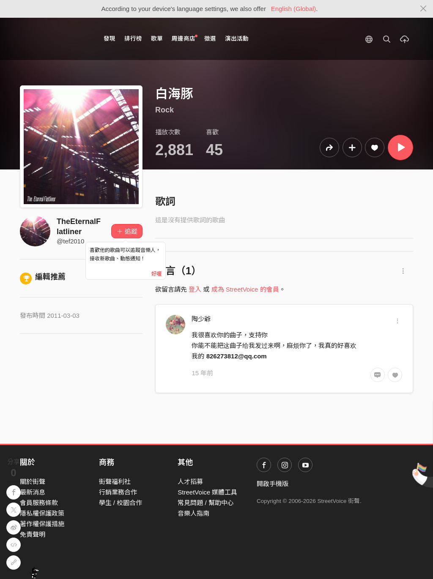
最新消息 (32, 492)
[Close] (423, 9)
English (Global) (293, 8)
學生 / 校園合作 (121, 502)
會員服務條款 (39, 502)
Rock (164, 110)
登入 (195, 289)
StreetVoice (55, 39)
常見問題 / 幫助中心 (206, 502)
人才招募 (190, 481)
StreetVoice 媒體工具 (207, 492)
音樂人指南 (193, 513)
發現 (109, 39)
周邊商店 (184, 38)
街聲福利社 (115, 481)
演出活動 (237, 39)
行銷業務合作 (118, 492)
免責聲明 (32, 534)
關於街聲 (32, 481)
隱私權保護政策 (42, 513)
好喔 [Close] (156, 274)
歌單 (157, 39)
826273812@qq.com (236, 356)
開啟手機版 (272, 483)
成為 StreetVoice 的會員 (245, 289)
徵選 (210, 39)
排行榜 (133, 39)
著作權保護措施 (42, 523)
